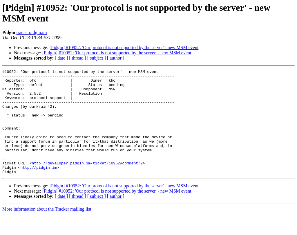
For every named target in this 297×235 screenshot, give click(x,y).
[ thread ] (77, 57)
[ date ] (61, 57)
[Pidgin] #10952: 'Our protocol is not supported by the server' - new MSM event (124, 47)
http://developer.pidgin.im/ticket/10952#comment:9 (87, 182)
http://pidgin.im (38, 187)
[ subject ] (96, 57)
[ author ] (115, 57)
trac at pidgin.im (31, 32)
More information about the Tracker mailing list (46, 229)
